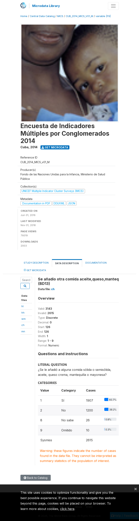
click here (67, 509)
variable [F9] (103, 16)
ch (22, 324)
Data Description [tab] (67, 263)
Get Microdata (54, 147)
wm (23, 318)
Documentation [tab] (96, 262)
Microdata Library (46, 6)
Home (23, 16)
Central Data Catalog (42, 16)
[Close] (135, 488)
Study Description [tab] (36, 262)
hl (22, 306)
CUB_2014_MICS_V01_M (79, 16)
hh (22, 312)
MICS (60, 16)
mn (23, 331)
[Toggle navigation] (113, 6)
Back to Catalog (35, 477)
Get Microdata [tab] (35, 270)
